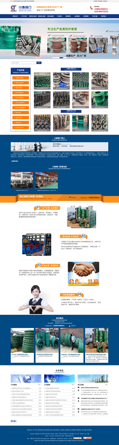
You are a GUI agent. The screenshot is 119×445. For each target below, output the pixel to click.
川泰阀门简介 (59, 138)
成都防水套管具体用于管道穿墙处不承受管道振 (55, 400)
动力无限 (70, 438)
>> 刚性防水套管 (18, 82)
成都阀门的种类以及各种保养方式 (19, 412)
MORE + (13, 357)
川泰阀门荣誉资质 (59, 167)
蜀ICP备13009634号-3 (64, 433)
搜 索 (39, 62)
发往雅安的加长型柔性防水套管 (44, 354)
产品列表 (20, 70)
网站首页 (15, 16)
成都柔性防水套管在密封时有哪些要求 (53, 409)
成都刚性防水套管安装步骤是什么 (19, 397)
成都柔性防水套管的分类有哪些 (52, 403)
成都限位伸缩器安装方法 (50, 397)
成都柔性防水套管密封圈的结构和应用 (53, 406)
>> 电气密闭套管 (18, 97)
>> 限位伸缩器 (18, 87)
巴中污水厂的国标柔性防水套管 (20, 354)
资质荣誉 (85, 16)
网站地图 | (100, 1)
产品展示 (59, 16)
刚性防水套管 (41, 16)
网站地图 (72, 433)
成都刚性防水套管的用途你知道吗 (52, 391)
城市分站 (82, 433)
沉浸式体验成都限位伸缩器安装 (52, 388)
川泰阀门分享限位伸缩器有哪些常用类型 (21, 394)
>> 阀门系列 (17, 112)
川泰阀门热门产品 (71, 110)
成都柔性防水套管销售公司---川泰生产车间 (46, 190)
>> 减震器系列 (18, 117)
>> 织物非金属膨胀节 (20, 107)
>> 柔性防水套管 (18, 78)
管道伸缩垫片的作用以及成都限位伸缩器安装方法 (22, 409)
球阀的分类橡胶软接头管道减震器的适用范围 (22, 415)
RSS (75, 433)
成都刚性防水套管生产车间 (22, 190)
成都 (88, 433)
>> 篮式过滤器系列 (19, 102)
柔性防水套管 (33, 16)
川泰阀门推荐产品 (71, 68)
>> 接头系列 (17, 122)
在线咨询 (74, 197)
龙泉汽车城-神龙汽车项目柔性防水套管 (96, 354)
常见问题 (94, 16)
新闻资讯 (68, 16)
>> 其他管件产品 (18, 127)
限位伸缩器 (50, 16)
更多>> (39, 384)
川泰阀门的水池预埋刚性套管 (18, 403)
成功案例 (77, 16)
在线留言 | (105, 1)
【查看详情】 (15, 161)
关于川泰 (24, 16)
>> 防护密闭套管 (18, 92)
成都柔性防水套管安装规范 (51, 394)
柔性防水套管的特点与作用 (18, 391)
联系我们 (96, 1)
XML (78, 433)
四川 (86, 433)
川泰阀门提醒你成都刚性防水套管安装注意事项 (22, 400)
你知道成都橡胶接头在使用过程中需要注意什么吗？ (22, 406)
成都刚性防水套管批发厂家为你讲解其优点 (21, 388)
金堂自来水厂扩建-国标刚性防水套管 (70, 354)
